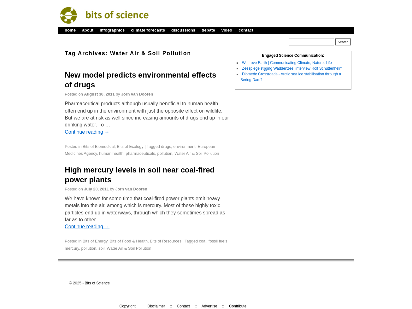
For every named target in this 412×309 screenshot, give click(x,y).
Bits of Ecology (130, 146)
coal (202, 241)
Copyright (128, 306)
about (87, 30)
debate (208, 30)
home (70, 30)
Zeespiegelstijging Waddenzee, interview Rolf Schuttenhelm (292, 68)
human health (111, 153)
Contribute (237, 306)
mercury (72, 248)
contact (245, 30)
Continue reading (87, 132)
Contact (183, 306)
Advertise (209, 306)
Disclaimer (156, 306)
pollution (165, 153)
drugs (166, 146)
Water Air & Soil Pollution (196, 153)
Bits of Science (97, 283)
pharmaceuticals (140, 153)
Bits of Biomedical (99, 146)
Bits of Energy (95, 241)
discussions (183, 30)
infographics (112, 30)
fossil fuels (218, 241)
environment (184, 146)
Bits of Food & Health (129, 241)
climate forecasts (148, 30)
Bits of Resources (165, 241)
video (226, 30)
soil (101, 248)
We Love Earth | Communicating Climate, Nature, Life (287, 63)
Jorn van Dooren (137, 94)
